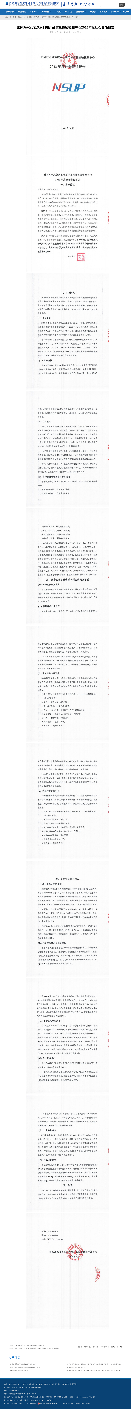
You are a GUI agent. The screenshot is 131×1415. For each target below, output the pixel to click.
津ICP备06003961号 (18, 1403)
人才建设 (57, 11)
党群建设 (80, 11)
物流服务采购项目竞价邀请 (19, 1371)
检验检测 (103, 11)
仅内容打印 (104, 1347)
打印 (95, 1347)
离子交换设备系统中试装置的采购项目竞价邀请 (26, 1367)
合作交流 (68, 11)
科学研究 (33, 11)
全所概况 (22, 11)
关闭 (112, 1347)
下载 (119, 1347)
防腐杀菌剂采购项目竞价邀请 (77, 1367)
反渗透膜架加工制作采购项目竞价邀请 (29, 1345)
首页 (14, 17)
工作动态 (92, 11)
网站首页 (10, 11)
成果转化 (45, 11)
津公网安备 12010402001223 (50, 1403)
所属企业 (115, 11)
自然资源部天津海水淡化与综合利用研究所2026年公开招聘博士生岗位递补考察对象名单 (94, 1364)
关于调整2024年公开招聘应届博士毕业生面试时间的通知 (37, 1348)
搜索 (121, 5)
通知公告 (21, 17)
